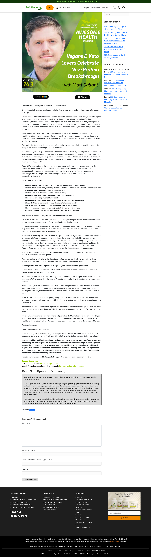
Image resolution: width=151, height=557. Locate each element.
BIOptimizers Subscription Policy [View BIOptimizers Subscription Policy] (21, 505)
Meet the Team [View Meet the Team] (81, 520)
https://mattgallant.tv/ (49, 363)
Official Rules (114, 541)
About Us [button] (106, 7)
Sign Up (124, 518)
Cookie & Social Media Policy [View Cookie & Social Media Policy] (95, 551)
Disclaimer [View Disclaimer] (79, 551)
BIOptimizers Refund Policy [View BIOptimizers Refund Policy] (19, 502)
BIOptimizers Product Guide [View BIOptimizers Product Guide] (52, 502)
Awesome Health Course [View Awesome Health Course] (84, 500)
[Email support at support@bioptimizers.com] (87, 1)
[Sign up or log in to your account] (116, 7)
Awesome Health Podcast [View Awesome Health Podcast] (51, 497)
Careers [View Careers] (78, 525)
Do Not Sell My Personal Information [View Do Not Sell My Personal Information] (22, 507)
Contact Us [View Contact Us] (14, 497)
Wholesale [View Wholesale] (79, 507)
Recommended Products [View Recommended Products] (84, 522)
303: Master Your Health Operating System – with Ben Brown (115, 49)
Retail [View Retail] (77, 512)
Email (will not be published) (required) (37, 460)
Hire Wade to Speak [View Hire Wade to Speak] (49, 510)
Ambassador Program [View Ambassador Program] (83, 505)
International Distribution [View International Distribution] (84, 510)
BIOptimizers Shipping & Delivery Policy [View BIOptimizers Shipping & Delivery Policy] (23, 500)
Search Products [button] (63, 8)
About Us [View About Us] (79, 497)
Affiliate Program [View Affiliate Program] (81, 502)
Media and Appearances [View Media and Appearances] (51, 507)
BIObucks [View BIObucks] (79, 515)
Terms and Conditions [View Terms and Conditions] (53, 551)
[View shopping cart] (123, 7)
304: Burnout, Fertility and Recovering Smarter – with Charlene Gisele (114, 40)
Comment (26, 423)
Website (25, 469)
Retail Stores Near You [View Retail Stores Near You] (83, 527)
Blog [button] (86, 7)
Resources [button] (95, 7)
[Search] (116, 14)
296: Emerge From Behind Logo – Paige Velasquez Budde (116, 74)
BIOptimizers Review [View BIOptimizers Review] (82, 517)
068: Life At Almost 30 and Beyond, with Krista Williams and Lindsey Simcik (116, 82)
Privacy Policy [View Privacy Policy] (68, 551)
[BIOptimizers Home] (34, 8)
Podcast (32, 410)
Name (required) (28, 450)
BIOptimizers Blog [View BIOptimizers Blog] (49, 505)
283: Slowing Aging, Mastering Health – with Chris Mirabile (115, 91)
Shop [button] (49, 7)
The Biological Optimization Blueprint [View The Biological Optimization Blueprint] (55, 500)
